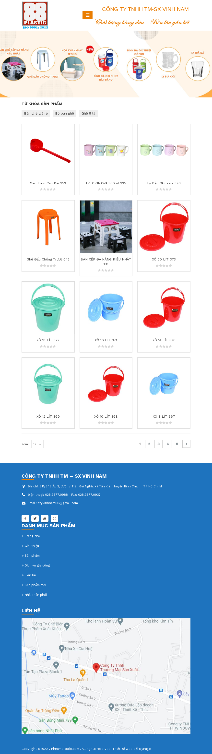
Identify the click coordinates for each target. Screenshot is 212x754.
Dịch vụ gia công (37, 565)
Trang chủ (32, 536)
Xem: (25, 444)
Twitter (35, 518)
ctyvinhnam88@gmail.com (58, 503)
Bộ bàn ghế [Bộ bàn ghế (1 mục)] (64, 113)
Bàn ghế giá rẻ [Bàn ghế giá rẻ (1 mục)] (36, 113)
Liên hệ (30, 575)
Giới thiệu (32, 546)
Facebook (25, 518)
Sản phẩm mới (35, 585)
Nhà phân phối (36, 595)
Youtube (44, 518)
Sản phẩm (32, 555)
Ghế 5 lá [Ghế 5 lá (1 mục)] (88, 113)
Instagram (54, 518)
